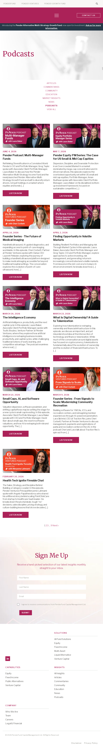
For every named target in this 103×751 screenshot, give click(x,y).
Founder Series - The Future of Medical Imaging (22, 238)
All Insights (59, 673)
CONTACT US (88, 15)
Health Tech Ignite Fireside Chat (23, 480)
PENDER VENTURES (30, 4)
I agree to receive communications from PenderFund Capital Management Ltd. (53, 604)
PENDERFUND (9, 4)
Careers (9, 719)
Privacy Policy (91, 743)
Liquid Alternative (62, 655)
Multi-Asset (59, 651)
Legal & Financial (13, 723)
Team (8, 715)
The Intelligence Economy (19, 317)
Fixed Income (60, 647)
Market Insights (51, 98)
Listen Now (15, 193)
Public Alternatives (14, 681)
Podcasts (51, 106)
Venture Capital (61, 659)
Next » (55, 525)
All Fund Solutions (62, 639)
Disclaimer (76, 743)
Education (51, 94)
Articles (51, 83)
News (51, 102)
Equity (57, 643)
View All (51, 109)
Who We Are (11, 711)
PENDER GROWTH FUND (55, 4)
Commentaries (51, 87)
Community (51, 91)
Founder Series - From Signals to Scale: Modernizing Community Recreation (73, 402)
